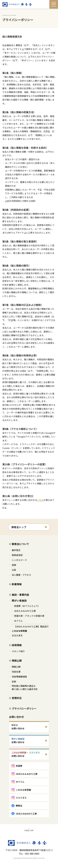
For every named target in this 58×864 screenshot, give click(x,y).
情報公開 (17, 660)
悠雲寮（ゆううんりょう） (27, 605)
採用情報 (17, 645)
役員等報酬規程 (19, 676)
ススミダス (17, 635)
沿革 (14, 569)
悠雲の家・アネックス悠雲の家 (29, 615)
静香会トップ (18, 527)
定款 (14, 681)
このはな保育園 (19, 630)
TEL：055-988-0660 (29, 853)
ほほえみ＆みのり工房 (25, 610)
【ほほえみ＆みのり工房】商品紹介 (31, 626)
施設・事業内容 (20, 594)
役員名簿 (16, 671)
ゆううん (18, 620)
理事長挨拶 (17, 555)
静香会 (19, 805)
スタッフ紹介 (18, 651)
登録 (14, 564)
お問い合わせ (16, 717)
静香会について (20, 544)
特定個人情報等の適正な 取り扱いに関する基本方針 (25, 687)
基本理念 (16, 550)
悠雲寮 (19, 765)
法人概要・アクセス (21, 574)
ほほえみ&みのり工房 (26, 813)
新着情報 (17, 584)
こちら (40, 500)
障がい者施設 (19, 600)
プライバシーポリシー (24, 708)
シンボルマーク (19, 560)
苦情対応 (17, 698)
